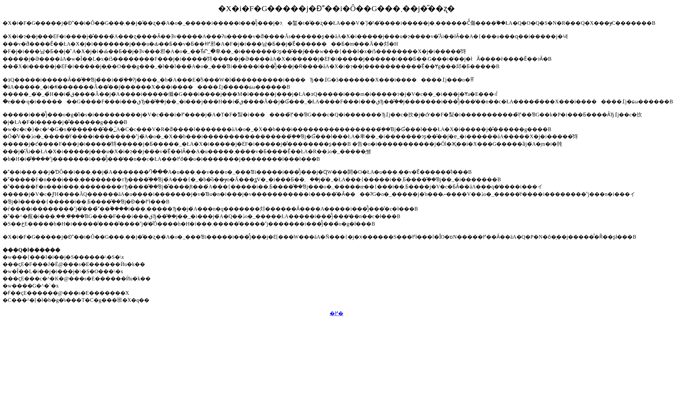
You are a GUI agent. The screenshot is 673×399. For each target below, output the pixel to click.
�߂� (336, 313)
